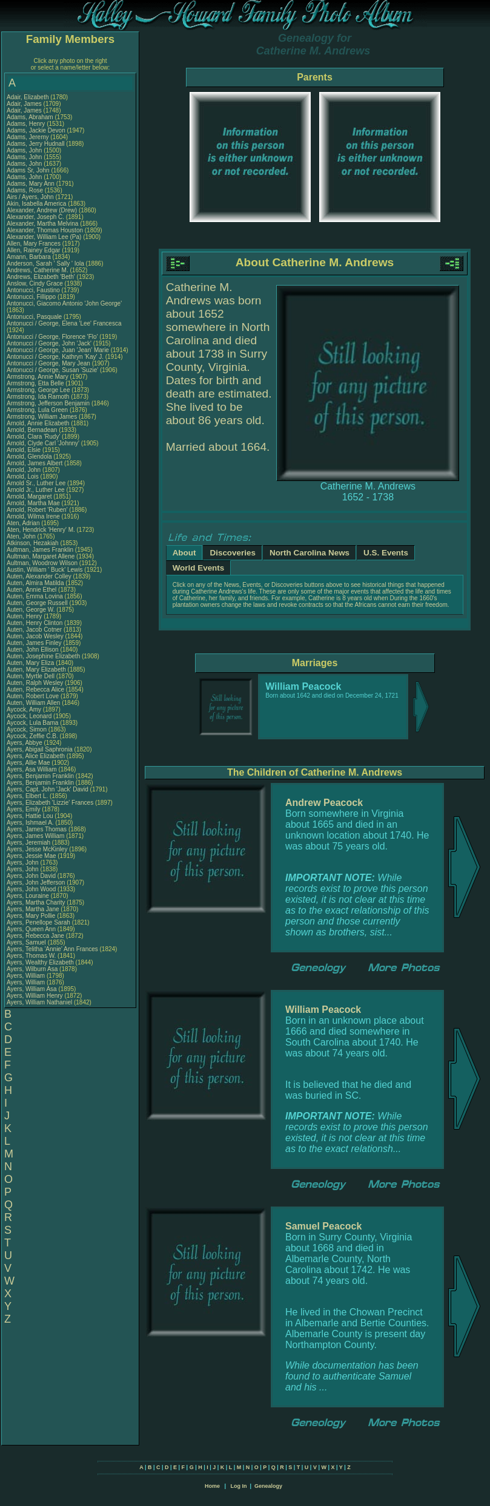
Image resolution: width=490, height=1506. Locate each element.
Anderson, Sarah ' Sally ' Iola (45, 263)
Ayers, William (27, 975)
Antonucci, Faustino (34, 290)
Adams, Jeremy (28, 137)
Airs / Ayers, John (31, 197)
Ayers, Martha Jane (33, 909)
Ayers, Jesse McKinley (37, 849)
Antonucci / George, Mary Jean (49, 363)
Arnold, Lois (24, 476)
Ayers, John (23, 862)
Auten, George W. (31, 609)
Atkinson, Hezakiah (33, 543)
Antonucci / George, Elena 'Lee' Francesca (64, 323)
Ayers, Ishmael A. (30, 822)
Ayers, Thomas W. (31, 955)
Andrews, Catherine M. (37, 270)
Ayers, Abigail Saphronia (40, 749)
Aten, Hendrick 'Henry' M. (41, 529)
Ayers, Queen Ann (31, 929)
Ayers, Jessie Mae (31, 856)
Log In (238, 1486)
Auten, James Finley (34, 643)
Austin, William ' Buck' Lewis (45, 569)
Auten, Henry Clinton (34, 623)
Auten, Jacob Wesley (35, 636)
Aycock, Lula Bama (32, 722)
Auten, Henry (25, 616)
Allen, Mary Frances (34, 243)
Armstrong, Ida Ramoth (38, 396)
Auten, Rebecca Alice (35, 689)
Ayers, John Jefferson (36, 882)
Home (212, 1486)
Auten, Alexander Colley (39, 576)
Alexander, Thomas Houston (45, 230)
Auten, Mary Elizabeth (36, 669)
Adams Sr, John (29, 170)
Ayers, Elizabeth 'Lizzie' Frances (50, 802)
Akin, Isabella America (36, 203)
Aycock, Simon (27, 729)
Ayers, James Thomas (37, 829)
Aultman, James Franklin (40, 549)
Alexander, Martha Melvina (42, 223)
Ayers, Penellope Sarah (38, 922)
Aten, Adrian (24, 523)
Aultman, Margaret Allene (40, 556)
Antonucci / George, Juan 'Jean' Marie (58, 350)
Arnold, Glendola (30, 456)
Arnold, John (24, 470)
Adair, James (25, 103)
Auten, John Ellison (33, 649)
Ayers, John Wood (31, 889)
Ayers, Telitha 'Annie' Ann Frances (52, 949)
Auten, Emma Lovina (35, 596)
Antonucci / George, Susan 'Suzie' (53, 370)
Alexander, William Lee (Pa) (44, 237)
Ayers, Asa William (32, 769)
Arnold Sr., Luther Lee (36, 483)
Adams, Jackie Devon (36, 130)
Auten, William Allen (33, 702)
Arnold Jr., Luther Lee (36, 489)
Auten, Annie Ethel (31, 589)
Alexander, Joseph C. (35, 217)
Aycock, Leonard (30, 716)
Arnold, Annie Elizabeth (38, 423)
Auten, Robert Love (33, 696)
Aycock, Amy (25, 709)
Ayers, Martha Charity (36, 902)
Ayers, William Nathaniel (39, 1002)
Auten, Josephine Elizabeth (43, 656)
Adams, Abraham (31, 117)
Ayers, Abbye (25, 742)
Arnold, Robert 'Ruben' (38, 509)
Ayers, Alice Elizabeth (36, 756)
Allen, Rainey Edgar (33, 250)
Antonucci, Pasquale (35, 316)
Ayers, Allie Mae (28, 762)
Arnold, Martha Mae (34, 503)
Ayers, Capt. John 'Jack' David (47, 789)
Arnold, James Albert (34, 463)
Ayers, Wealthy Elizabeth (40, 962)
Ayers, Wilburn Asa (32, 969)
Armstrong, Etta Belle (35, 383)
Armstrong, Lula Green (37, 410)
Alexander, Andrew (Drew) (43, 210)
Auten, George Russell (37, 603)
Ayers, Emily (24, 809)
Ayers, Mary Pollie (31, 915)
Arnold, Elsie (24, 450)
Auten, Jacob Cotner (34, 629)
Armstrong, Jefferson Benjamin (48, 403)
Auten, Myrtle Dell (31, 676)
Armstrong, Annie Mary (37, 376)
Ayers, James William (35, 836)
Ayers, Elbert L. (27, 796)
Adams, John (25, 150)
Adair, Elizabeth (28, 97)
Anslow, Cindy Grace (35, 283)
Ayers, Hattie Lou (30, 816)
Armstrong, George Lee (38, 390)
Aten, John (22, 536)
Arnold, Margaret (30, 496)
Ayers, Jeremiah (29, 842)
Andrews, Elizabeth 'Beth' (42, 276)
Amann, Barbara (30, 257)
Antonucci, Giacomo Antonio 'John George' (64, 303)
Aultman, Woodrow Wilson (42, 563)
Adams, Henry (27, 123)
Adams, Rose (26, 190)
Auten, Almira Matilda (35, 583)
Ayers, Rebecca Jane (35, 935)
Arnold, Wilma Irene (33, 516)
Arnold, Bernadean (33, 430)
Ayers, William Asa (32, 989)
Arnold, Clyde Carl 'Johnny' (43, 443)
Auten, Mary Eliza (30, 663)
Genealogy (268, 1486)
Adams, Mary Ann (31, 183)
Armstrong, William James (42, 416)
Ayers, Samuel (27, 942)
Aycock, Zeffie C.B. (32, 736)
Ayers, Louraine (29, 895)
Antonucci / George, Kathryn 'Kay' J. (55, 356)
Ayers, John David (31, 875)
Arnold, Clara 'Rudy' (34, 436)
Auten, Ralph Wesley (35, 682)
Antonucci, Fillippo (32, 296)
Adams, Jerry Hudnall (36, 143)
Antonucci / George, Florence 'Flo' (53, 336)
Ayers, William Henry (35, 995)
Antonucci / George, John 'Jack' (50, 343)
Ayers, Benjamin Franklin (40, 776)
